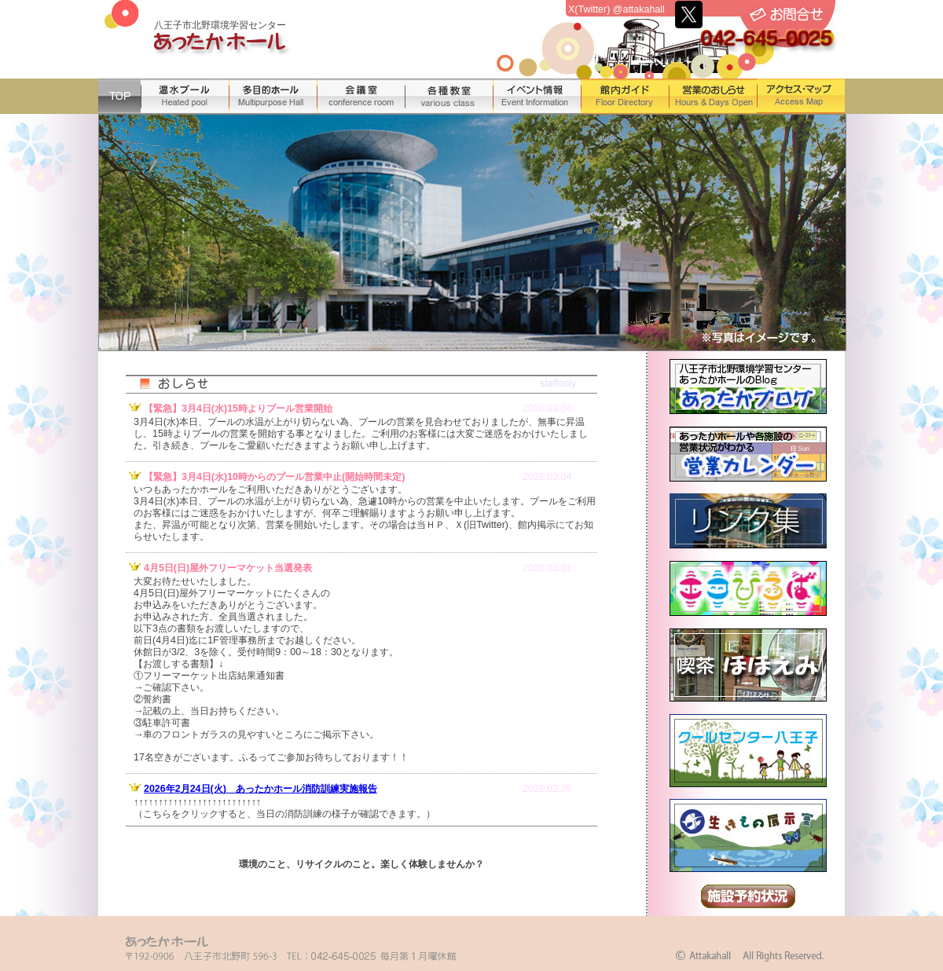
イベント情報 (537, 96)
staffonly (558, 383)
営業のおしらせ (713, 96)
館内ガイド (625, 96)
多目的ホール (273, 96)
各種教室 (449, 96)
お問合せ (786, 15)
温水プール (185, 96)
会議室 (361, 96)
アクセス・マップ (801, 96)
